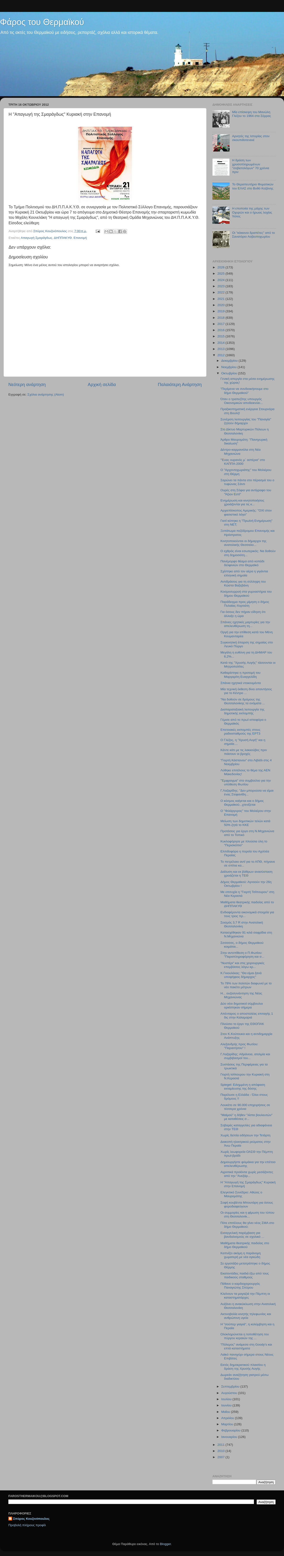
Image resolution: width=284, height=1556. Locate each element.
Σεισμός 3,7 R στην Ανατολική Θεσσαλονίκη (242, 924)
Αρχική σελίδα (102, 384)
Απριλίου (228, 1418)
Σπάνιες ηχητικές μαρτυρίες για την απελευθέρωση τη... (245, 624)
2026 (221, 267)
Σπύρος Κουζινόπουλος (31, 1518)
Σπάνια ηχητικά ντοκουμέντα (241, 683)
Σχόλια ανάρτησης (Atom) (45, 394)
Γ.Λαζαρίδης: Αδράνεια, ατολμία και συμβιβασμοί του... (245, 1056)
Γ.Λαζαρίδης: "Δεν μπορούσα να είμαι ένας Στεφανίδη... (247, 792)
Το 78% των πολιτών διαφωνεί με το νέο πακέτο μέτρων (246, 985)
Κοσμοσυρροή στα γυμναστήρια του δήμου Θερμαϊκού (246, 593)
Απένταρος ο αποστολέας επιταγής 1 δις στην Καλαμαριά (247, 1015)
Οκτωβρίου (229, 373)
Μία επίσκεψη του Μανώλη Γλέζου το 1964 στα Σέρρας (251, 114)
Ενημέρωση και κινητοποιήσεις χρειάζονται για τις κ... (242, 502)
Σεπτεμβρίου (230, 1386)
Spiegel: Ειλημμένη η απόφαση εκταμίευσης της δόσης (243, 1086)
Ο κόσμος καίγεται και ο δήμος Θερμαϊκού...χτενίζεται (242, 802)
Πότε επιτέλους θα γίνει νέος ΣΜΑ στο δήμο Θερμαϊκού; (247, 1224)
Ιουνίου (226, 1405)
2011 (221, 1444)
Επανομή (80, 238)
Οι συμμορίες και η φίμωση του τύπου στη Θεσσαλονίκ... (247, 1214)
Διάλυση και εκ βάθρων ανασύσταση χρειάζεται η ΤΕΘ (247, 873)
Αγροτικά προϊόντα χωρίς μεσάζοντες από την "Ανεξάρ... (247, 1174)
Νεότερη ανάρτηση (27, 384)
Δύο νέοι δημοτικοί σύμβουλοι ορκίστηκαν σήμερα (242, 1005)
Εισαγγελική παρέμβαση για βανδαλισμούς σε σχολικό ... (242, 1234)
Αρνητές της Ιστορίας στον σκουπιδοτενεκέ (250, 138)
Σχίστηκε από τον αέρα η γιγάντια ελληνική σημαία (244, 573)
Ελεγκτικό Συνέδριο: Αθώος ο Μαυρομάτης (241, 1194)
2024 (221, 280)
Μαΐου (226, 1412)
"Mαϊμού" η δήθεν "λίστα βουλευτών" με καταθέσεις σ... (247, 1117)
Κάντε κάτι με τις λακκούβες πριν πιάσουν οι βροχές (244, 752)
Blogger (165, 1544)
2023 (221, 286)
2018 (221, 317)
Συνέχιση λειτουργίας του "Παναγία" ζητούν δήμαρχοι (246, 421)
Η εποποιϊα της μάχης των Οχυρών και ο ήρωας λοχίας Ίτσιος (252, 212)
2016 (221, 330)
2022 (221, 292)
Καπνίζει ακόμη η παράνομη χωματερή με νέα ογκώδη (241, 1255)
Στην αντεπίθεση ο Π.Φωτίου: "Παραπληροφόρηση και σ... (242, 954)
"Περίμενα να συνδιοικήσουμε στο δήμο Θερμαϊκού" (244, 390)
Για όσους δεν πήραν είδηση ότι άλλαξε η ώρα (243, 613)
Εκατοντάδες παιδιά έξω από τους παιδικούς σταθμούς (245, 1275)
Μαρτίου (227, 1424)
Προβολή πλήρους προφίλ (27, 1525)
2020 (221, 305)
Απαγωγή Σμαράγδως (36, 238)
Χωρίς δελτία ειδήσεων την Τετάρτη (245, 1135)
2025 (221, 273)
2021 (221, 299)
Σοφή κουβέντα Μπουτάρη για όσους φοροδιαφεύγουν (247, 1204)
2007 (221, 1457)
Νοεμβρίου (229, 367)
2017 (221, 324)
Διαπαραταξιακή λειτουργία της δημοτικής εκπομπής (242, 711)
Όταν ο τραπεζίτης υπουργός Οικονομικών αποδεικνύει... (242, 401)
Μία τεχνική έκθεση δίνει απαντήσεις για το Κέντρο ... (246, 691)
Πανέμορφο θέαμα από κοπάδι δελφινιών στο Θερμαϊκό (242, 563)
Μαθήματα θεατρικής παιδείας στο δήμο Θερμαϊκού (245, 1245)
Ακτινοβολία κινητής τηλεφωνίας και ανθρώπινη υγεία (246, 1316)
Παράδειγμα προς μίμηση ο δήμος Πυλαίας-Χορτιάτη (245, 603)
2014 (221, 343)
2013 (221, 349)
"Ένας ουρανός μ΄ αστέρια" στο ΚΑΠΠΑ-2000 (243, 461)
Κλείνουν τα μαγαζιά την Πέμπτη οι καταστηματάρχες (245, 1295)
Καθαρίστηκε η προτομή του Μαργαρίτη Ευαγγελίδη (241, 674)
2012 (221, 355)
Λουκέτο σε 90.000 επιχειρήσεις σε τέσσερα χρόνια (245, 1107)
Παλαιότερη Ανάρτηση (180, 384)
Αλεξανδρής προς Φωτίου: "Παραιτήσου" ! (239, 1046)
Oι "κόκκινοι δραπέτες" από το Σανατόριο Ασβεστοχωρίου (253, 234)
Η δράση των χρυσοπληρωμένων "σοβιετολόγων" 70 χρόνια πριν (250, 166)
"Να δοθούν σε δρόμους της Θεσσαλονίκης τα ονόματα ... (243, 701)
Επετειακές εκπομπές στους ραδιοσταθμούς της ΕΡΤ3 (240, 731)
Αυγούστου (229, 1393)
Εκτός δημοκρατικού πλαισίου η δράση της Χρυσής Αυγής (243, 1366)
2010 (221, 1451)
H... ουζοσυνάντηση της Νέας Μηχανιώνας (241, 995)
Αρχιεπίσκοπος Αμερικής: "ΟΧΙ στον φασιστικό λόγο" (246, 512)
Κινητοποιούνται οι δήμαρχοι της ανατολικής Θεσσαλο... (244, 543)
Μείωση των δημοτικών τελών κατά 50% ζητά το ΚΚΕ (245, 823)
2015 (221, 336)
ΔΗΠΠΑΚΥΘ (63, 238)
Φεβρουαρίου (231, 1430)
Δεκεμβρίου (230, 360)
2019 (221, 311)
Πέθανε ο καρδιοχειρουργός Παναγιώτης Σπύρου (240, 1285)
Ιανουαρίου (229, 1437)
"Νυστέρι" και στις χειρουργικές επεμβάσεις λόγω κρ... (242, 965)
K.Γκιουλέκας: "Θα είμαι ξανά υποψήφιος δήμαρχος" (241, 975)
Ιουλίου (226, 1399)
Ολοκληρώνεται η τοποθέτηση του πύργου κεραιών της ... (245, 1336)
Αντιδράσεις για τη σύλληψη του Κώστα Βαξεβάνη (243, 583)
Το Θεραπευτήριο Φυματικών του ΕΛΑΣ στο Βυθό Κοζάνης (252, 186)
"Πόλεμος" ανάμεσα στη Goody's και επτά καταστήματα (246, 1346)
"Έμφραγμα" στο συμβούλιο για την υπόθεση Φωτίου (246, 782)
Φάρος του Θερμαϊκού (42, 22)
